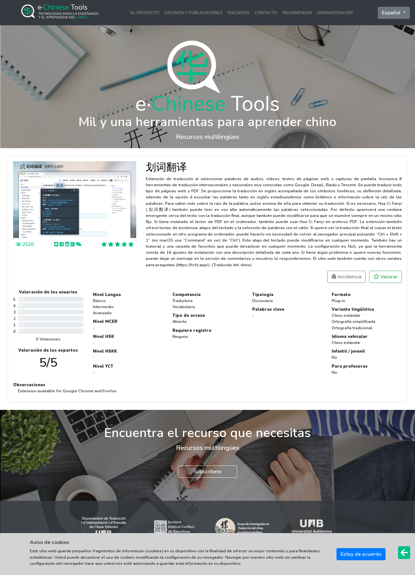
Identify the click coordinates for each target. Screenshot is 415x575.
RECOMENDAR (297, 12)
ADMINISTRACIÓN (335, 12)
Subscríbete (207, 471)
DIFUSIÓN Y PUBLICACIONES (193, 12)
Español (392, 12)
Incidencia (346, 276)
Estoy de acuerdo (361, 554)
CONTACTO (266, 12)
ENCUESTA (239, 12)
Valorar (385, 276)
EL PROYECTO (144, 12)
